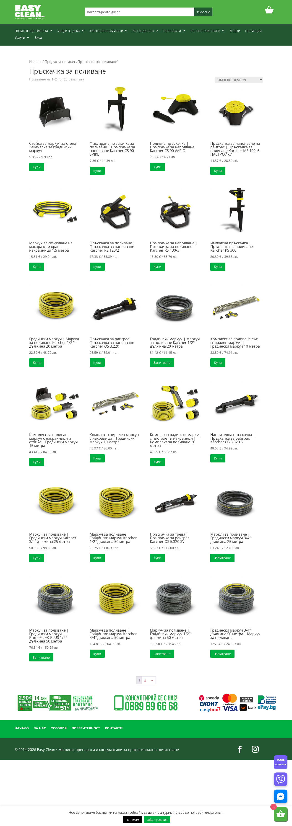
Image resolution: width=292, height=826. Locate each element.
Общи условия (157, 820)
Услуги (20, 38)
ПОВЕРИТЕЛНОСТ (86, 728)
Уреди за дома (68, 31)
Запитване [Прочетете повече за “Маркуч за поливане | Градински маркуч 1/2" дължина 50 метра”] (162, 654)
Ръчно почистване (205, 31)
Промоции (253, 31)
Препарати (172, 31)
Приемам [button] (132, 820)
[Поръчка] (239, 80)
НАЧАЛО (22, 728)
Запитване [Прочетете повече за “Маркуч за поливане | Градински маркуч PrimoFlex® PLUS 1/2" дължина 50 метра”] (41, 657)
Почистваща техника (31, 31)
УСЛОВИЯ (59, 728)
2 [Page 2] (145, 680)
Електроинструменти (106, 31)
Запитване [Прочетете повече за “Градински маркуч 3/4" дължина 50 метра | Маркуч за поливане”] (222, 654)
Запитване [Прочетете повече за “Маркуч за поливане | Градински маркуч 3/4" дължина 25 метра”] (222, 558)
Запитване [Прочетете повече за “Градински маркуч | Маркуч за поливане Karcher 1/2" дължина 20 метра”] (162, 362)
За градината (143, 31)
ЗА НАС (40, 728)
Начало (35, 61)
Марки (235, 31)
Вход (38, 38)
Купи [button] (37, 167)
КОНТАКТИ (114, 728)
